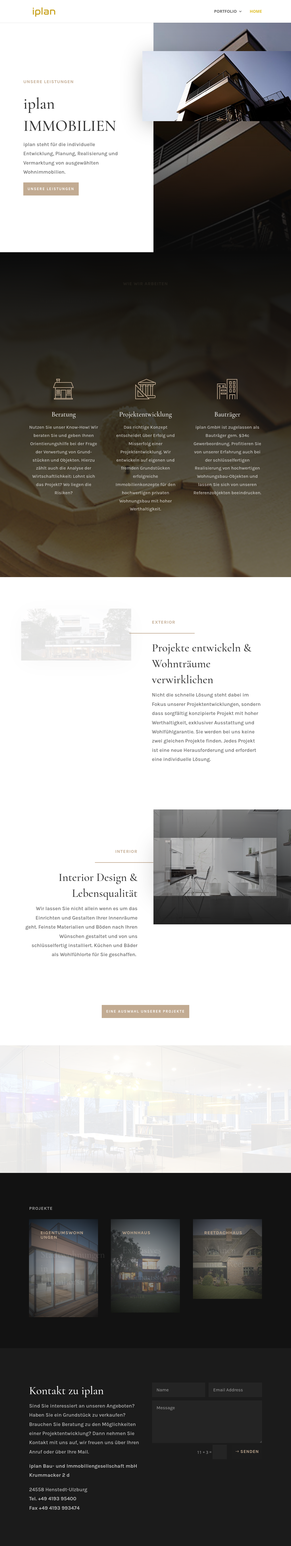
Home (256, 11)
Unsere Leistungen (51, 189)
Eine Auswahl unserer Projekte (145, 1011)
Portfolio (225, 11)
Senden (249, 1451)
